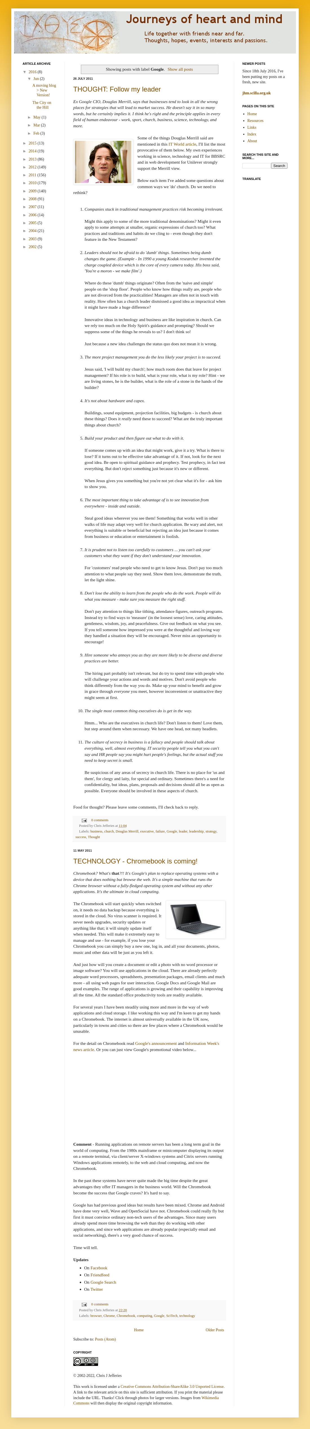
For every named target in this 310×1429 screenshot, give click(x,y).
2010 (33, 183)
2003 (33, 239)
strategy (210, 831)
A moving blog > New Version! (44, 90)
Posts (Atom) (105, 1339)
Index (251, 134)
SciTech (172, 1316)
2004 (33, 231)
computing (144, 1316)
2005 (33, 223)
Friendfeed (99, 1274)
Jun (36, 79)
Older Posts (215, 1330)
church (109, 831)
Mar (37, 125)
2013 (33, 159)
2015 (33, 143)
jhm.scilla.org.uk (256, 93)
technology (187, 1316)
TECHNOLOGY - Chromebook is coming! (135, 861)
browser (96, 1316)
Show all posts (180, 69)
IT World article (182, 144)
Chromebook (126, 1316)
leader (183, 831)
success (81, 837)
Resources (255, 121)
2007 (33, 207)
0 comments (99, 820)
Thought (94, 837)
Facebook (98, 1267)
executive (147, 831)
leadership (196, 831)
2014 (33, 151)
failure (160, 831)
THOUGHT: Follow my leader (117, 89)
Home (138, 1330)
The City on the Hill (41, 105)
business (96, 831)
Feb (36, 133)
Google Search (103, 1282)
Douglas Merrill (127, 831)
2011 (33, 175)
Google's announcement (156, 1043)
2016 (33, 72)
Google (172, 831)
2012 (33, 167)
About (252, 141)
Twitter (96, 1289)
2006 (33, 215)
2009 (33, 191)
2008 (33, 199)
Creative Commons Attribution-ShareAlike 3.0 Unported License (172, 1387)
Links (251, 127)
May (37, 117)
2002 (33, 247)
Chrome (109, 1316)
